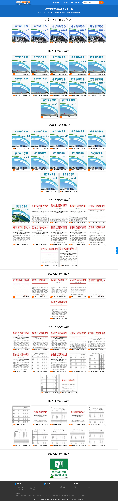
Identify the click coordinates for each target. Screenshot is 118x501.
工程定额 (65, 2)
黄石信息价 (29, 495)
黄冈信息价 (66, 495)
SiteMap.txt (90, 489)
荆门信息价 (50, 495)
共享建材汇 (48, 487)
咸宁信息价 (71, 495)
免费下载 (89, 487)
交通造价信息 (33, 489)
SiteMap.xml (77, 489)
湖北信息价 (18, 495)
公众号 (75, 487)
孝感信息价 (61, 495)
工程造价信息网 (62, 487)
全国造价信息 (19, 487)
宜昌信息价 (45, 495)
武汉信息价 (23, 495)
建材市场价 (32, 487)
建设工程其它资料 (76, 2)
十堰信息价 (34, 495)
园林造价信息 (19, 489)
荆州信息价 (39, 495)
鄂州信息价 (55, 495)
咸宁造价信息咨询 (83, 495)
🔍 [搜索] (101, 2)
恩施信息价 (77, 495)
